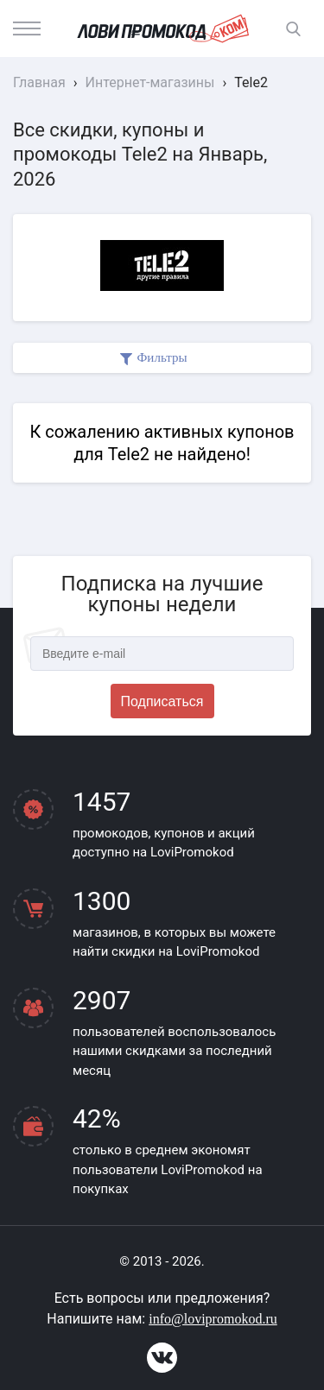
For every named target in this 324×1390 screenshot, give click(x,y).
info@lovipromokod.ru (213, 1318)
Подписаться (162, 701)
